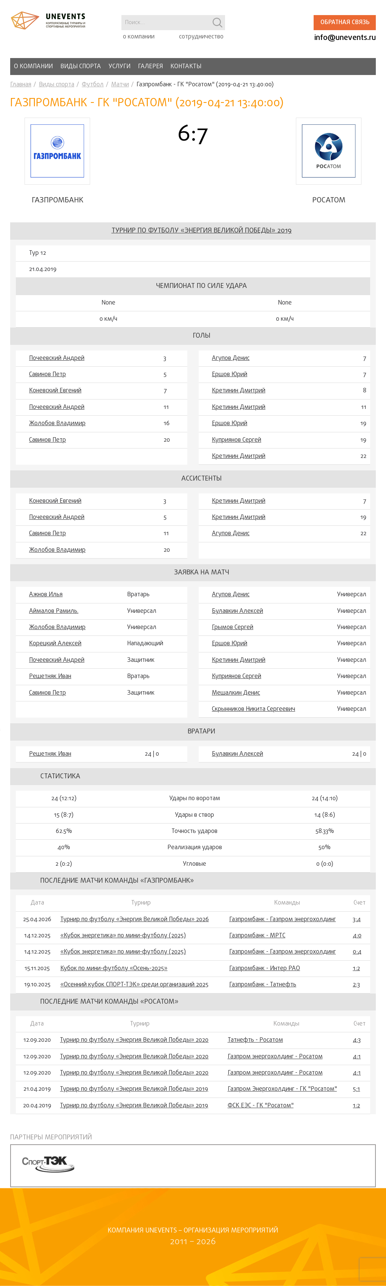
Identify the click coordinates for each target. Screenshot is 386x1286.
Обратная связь (344, 22)
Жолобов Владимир (57, 424)
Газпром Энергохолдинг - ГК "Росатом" (282, 1090)
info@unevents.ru (345, 38)
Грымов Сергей (232, 628)
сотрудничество (201, 36)
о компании (139, 36)
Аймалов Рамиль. (53, 612)
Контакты (185, 66)
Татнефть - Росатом (255, 1041)
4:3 (357, 1041)
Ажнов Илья (46, 596)
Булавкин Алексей (237, 612)
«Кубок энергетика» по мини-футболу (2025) (123, 936)
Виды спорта (80, 66)
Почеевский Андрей (56, 359)
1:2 (356, 969)
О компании (33, 66)
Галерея (150, 66)
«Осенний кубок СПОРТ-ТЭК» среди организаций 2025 (134, 986)
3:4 (357, 920)
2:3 (356, 986)
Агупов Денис (231, 359)
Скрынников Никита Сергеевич (253, 710)
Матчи (120, 84)
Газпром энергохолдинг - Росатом (275, 1057)
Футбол (93, 84)
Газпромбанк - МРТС (257, 936)
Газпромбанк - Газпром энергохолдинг (282, 920)
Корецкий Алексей (55, 645)
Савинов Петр (47, 375)
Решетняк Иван (50, 678)
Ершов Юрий (229, 375)
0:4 (357, 953)
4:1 (357, 1057)
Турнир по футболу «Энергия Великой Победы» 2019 (202, 232)
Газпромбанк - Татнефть (262, 986)
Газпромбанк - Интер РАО (264, 969)
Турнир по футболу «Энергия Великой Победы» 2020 (134, 1041)
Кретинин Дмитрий (238, 392)
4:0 (357, 936)
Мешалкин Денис (236, 694)
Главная (20, 84)
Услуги (119, 66)
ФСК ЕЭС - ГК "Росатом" (261, 1106)
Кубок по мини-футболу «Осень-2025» (113, 969)
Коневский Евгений (55, 392)
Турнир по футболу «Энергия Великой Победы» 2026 (134, 920)
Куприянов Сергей (236, 441)
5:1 (356, 1090)
